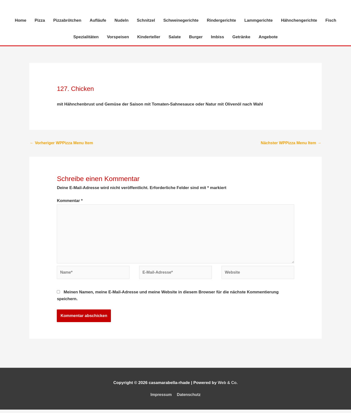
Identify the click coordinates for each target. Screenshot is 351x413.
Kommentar (70, 201)
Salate (175, 37)
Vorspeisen (118, 37)
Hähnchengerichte (299, 20)
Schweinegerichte (181, 20)
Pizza (40, 20)
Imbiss (217, 37)
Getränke (241, 37)
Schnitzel (146, 20)
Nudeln (122, 20)
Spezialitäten (86, 37)
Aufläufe (98, 20)
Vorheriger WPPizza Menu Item (63, 143)
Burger (196, 37)
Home (20, 20)
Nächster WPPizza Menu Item (289, 143)
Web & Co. (227, 386)
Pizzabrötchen (67, 20)
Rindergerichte (221, 20)
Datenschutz (189, 398)
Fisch (330, 20)
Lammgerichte (258, 20)
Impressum (160, 398)
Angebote (268, 37)
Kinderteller (148, 37)
